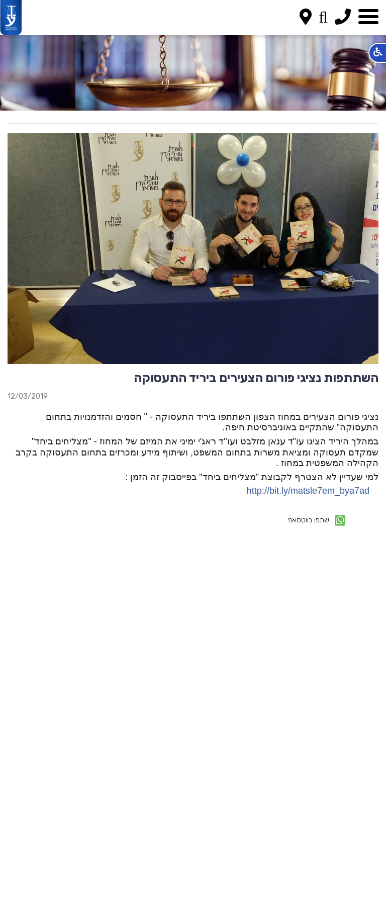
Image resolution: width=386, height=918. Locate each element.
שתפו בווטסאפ (316, 520)
